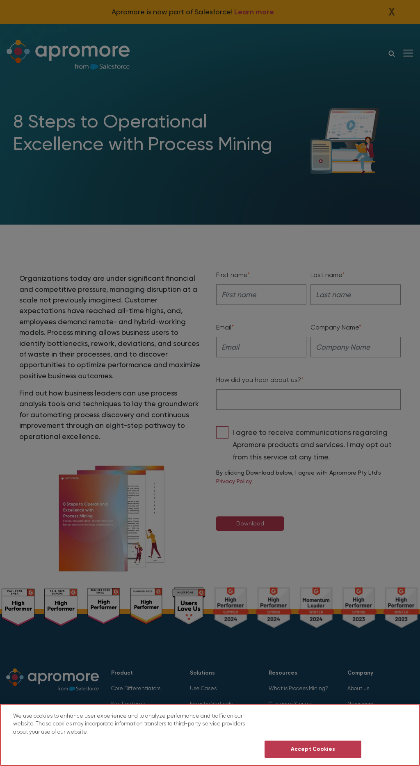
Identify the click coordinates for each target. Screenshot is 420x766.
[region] (210, 735)
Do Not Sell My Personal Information (313, 725)
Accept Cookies (313, 749)
